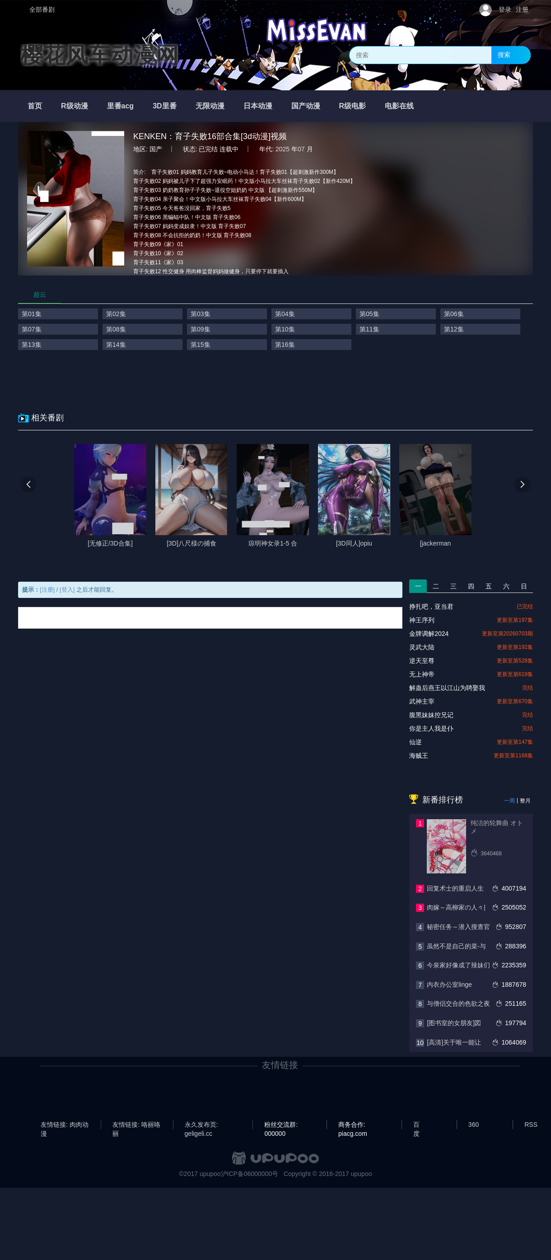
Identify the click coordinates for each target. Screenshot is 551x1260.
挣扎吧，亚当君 (431, 606)
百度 (416, 1125)
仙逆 (415, 742)
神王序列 (421, 620)
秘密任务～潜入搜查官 (458, 926)
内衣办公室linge (449, 984)
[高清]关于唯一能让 (454, 1042)
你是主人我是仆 (431, 728)
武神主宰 (421, 701)
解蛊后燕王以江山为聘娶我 (447, 687)
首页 (35, 106)
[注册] (47, 589)
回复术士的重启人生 (455, 888)
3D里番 (164, 106)
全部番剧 (42, 9)
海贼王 (418, 755)
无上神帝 (421, 674)
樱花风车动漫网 (99, 55)
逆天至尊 (421, 660)
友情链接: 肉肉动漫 (65, 1125)
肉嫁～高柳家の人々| (456, 907)
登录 (505, 9)
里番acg (120, 106)
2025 (283, 149)
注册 (522, 9)
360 (473, 1124)
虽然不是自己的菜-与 (456, 946)
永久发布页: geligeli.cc (201, 1125)
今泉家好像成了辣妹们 (458, 965)
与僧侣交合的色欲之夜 (458, 1003)
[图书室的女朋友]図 (454, 1023)
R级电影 (352, 106)
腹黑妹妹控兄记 (431, 715)
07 (301, 149)
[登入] (67, 589)
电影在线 (399, 106)
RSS (530, 1124)
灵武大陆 (421, 647)
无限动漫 (210, 106)
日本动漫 (257, 106)
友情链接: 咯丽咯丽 (136, 1125)
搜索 (504, 54)
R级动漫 (74, 106)
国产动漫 (305, 106)
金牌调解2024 (428, 633)
